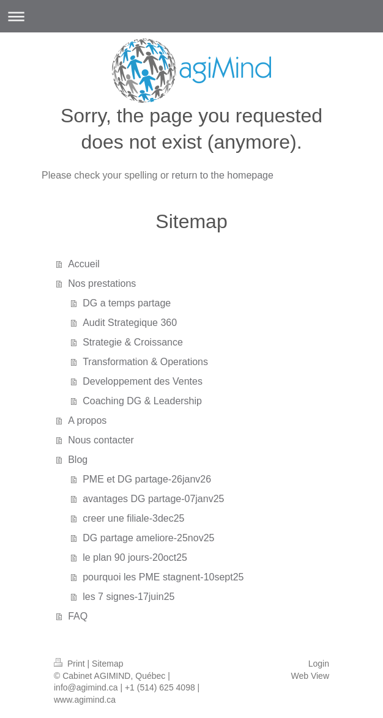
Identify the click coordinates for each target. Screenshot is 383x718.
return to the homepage (222, 175)
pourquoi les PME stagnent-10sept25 (163, 577)
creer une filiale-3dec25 (133, 518)
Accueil (84, 264)
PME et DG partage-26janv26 (147, 479)
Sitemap (107, 663)
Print (70, 663)
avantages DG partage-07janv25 (153, 499)
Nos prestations (102, 283)
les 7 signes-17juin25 (128, 596)
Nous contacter (101, 440)
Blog (77, 459)
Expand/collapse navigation (191, 16)
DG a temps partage (127, 303)
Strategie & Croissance (133, 342)
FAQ (77, 616)
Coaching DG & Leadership (142, 401)
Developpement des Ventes (143, 381)
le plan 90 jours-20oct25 (135, 557)
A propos (87, 420)
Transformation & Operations (145, 362)
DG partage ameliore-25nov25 (148, 538)
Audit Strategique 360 (130, 322)
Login (318, 663)
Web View (310, 676)
